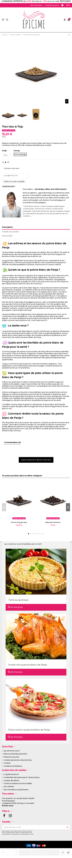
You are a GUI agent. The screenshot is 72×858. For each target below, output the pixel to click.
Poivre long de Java (19, 522)
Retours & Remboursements (15, 754)
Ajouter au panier (39, 853)
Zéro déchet (9, 787)
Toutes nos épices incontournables (18, 783)
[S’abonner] (67, 827)
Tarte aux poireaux (18, 600)
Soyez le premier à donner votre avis (36, 460)
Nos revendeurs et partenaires (16, 790)
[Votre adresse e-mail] (33, 827)
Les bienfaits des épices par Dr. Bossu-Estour (22, 777)
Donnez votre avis (11, 168)
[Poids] (7, 155)
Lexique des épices (11, 780)
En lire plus (15, 607)
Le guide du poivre (11, 774)
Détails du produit (10, 232)
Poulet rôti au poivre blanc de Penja (27, 665)
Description (7, 227)
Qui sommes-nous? (12, 751)
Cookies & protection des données (18, 760)
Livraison (7, 763)
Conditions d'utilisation (13, 766)
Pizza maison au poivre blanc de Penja (29, 729)
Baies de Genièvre (53, 522)
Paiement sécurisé (11, 757)
